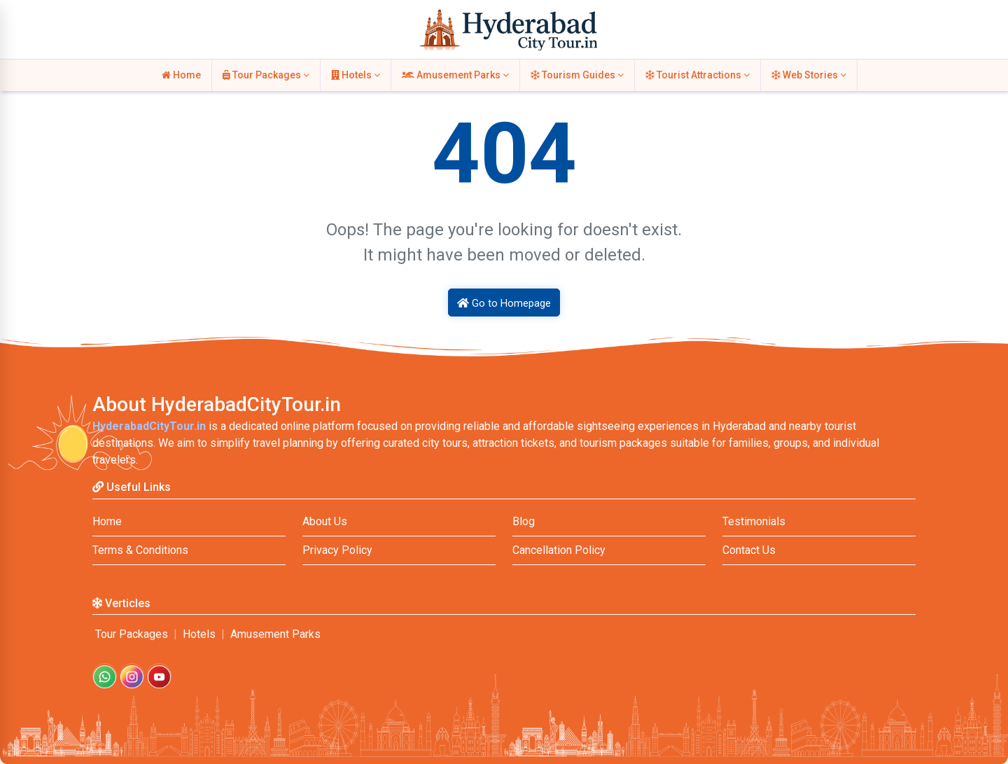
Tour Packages (266, 75)
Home (181, 75)
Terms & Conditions (140, 550)
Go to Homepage (504, 303)
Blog (523, 521)
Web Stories (808, 75)
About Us (324, 521)
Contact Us (749, 550)
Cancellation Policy (559, 550)
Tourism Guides (577, 75)
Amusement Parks (455, 75)
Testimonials (753, 521)
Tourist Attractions (697, 75)
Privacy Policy (337, 550)
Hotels (355, 75)
